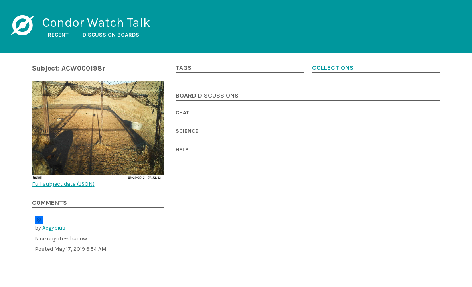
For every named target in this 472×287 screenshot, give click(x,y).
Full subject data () (63, 184)
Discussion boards (111, 34)
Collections (333, 67)
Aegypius (53, 227)
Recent (58, 34)
